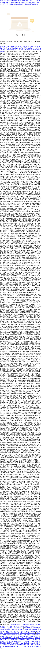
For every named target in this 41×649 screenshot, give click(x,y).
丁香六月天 (20, 628)
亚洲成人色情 (31, 643)
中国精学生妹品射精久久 (31, 628)
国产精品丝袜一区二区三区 (15, 626)
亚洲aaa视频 (21, 636)
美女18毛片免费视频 (10, 631)
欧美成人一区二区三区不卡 (31, 626)
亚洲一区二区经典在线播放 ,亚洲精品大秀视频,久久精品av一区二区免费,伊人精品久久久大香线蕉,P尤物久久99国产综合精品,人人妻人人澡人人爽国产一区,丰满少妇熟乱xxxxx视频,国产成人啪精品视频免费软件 (20, 2)
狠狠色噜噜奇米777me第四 (21, 641)
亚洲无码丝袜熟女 (22, 631)
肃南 (16, 644)
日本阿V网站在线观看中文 (11, 633)
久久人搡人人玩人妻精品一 (26, 638)
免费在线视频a (13, 638)
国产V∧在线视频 (32, 639)
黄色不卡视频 (22, 644)
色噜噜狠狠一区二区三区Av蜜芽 (20, 624)
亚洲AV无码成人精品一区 (21, 646)
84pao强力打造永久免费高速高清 (21, 629)
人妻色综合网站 (11, 628)
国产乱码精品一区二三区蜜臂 (20, 634)
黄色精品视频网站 (8, 646)
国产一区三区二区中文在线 (27, 633)
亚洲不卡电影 (11, 643)
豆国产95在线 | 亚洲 (21, 643)
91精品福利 (5, 638)
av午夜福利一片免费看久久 (18, 639)
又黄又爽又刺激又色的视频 (10, 636)
